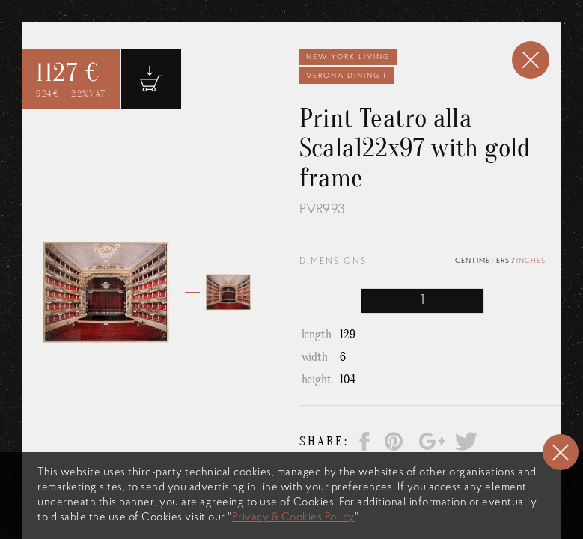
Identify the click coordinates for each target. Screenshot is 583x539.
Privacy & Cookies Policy (293, 517)
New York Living (348, 57)
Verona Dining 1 (346, 76)
